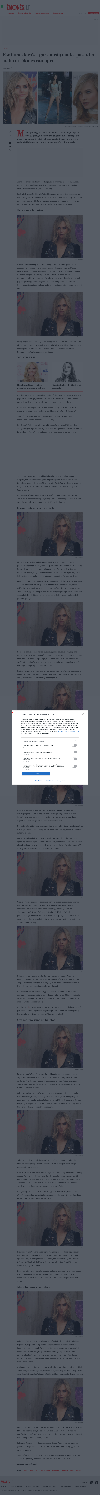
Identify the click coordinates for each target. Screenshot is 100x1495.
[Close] (84, 714)
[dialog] (50, 747)
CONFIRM (36, 774)
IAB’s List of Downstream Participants (68, 731)
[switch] (74, 745)
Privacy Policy (61, 781)
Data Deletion (39, 781)
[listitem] (50, 741)
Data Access (50, 781)
